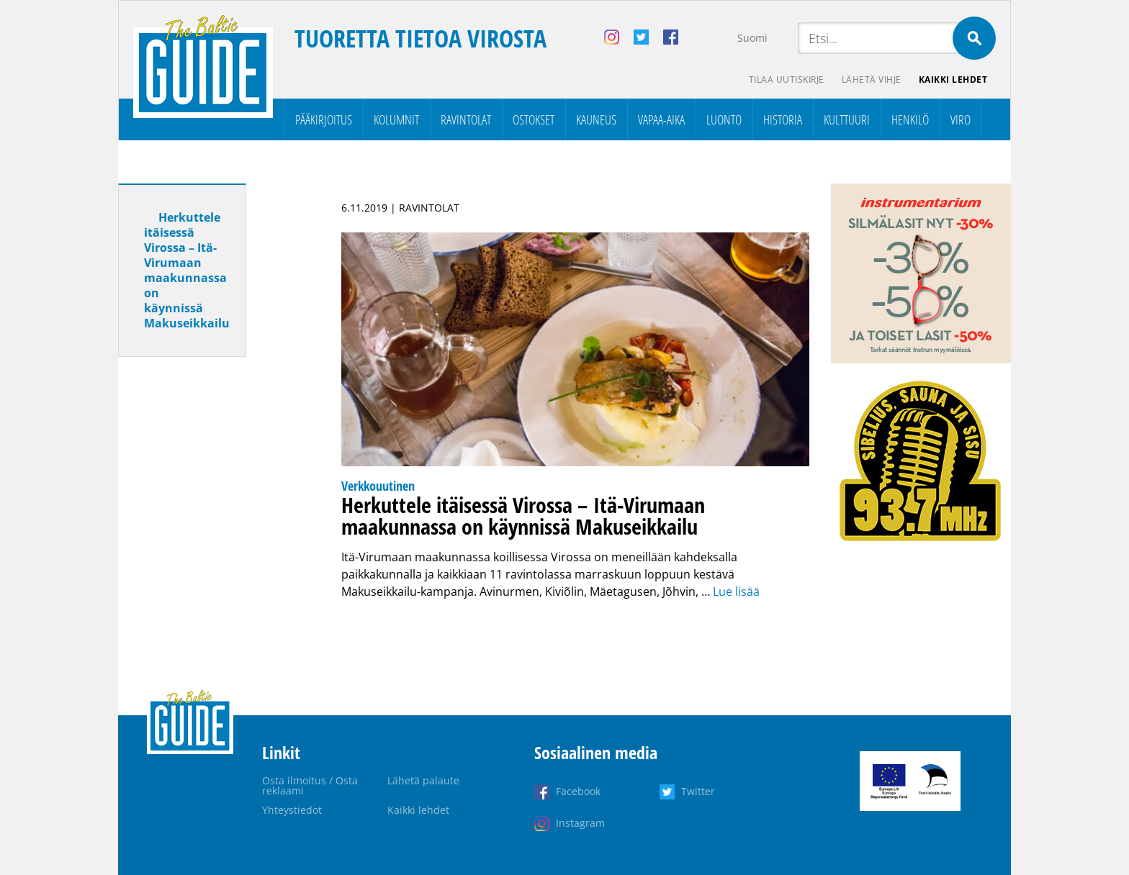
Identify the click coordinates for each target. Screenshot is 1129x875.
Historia (782, 119)
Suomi (752, 38)
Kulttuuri (847, 119)
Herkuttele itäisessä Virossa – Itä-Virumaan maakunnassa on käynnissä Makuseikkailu (187, 270)
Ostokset (533, 119)
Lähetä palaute (423, 780)
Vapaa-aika (661, 119)
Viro (960, 119)
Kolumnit (396, 119)
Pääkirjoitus (323, 119)
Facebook (578, 791)
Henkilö (910, 119)
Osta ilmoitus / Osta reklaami (310, 785)
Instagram (580, 823)
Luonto (724, 119)
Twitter (698, 791)
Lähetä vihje (871, 79)
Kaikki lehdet (953, 79)
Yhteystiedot (292, 810)
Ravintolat (466, 119)
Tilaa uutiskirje (786, 79)
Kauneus (596, 119)
